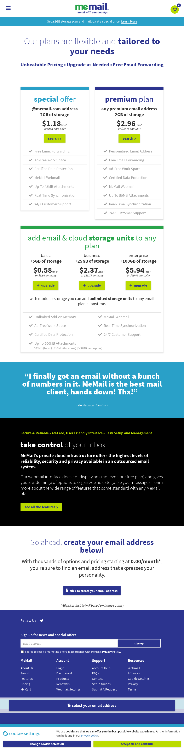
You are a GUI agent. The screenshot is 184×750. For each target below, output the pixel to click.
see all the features (41, 507)
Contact (97, 678)
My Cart (26, 689)
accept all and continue (137, 744)
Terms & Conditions (120, 703)
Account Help (101, 668)
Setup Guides (101, 684)
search (54, 138)
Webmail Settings (68, 689)
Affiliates (134, 673)
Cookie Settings (139, 678)
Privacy (133, 684)
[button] (175, 9)
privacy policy (89, 735)
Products (62, 678)
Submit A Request (104, 689)
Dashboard (64, 673)
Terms (132, 689)
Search (25, 673)
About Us (27, 668)
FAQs (95, 673)
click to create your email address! (92, 591)
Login (60, 668)
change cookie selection (47, 744)
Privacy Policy (101, 703)
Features (27, 678)
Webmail (134, 668)
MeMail (65, 703)
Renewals (63, 684)
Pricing (25, 684)
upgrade (45, 285)
